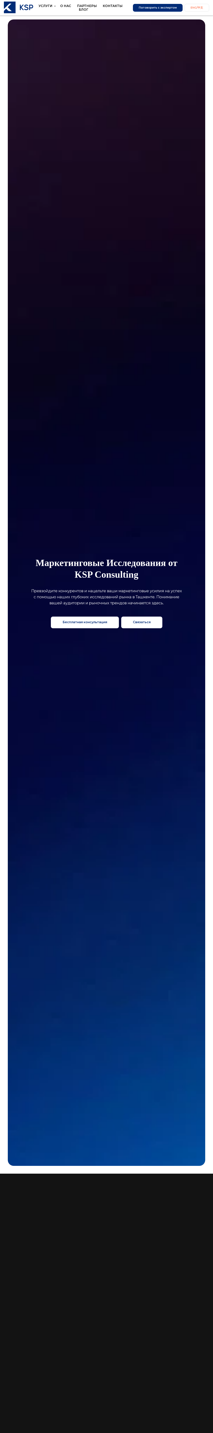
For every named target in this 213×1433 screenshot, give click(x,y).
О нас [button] (65, 6)
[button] (141, 622)
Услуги (46, 6)
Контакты (113, 6)
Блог (83, 9)
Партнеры (87, 6)
